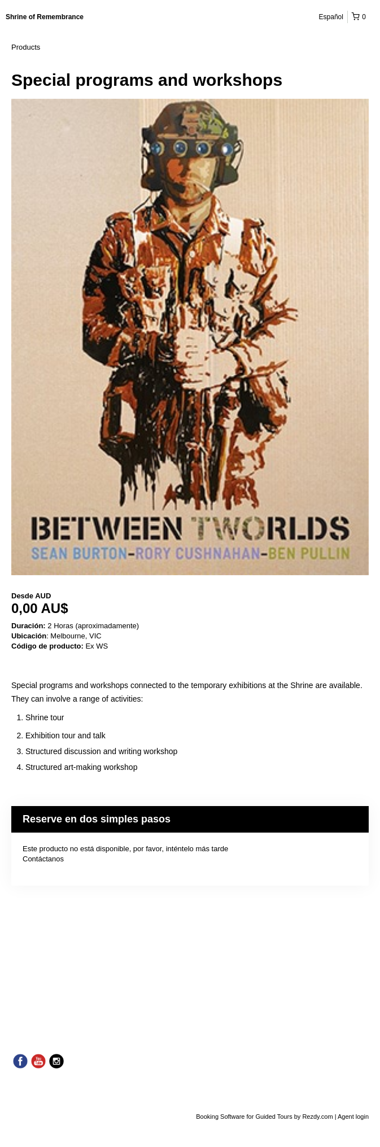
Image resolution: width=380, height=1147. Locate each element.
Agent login (353, 1116)
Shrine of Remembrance (45, 17)
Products (25, 47)
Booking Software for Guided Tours (245, 1116)
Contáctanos (43, 859)
